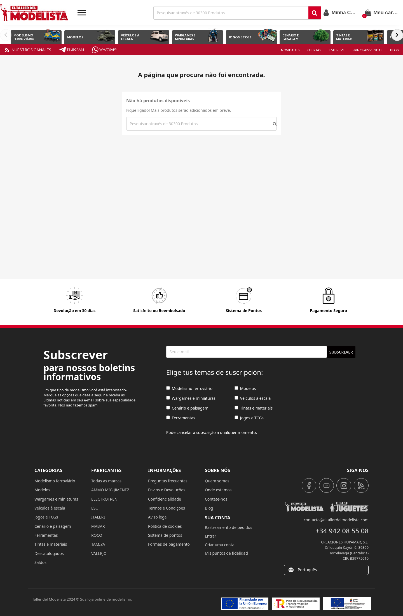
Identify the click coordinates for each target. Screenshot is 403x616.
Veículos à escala (253, 398)
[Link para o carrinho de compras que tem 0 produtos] (382, 12)
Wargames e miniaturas (190, 398)
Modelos (245, 389)
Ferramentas (180, 418)
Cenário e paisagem (187, 408)
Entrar (210, 536)
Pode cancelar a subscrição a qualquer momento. (211, 432)
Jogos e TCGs (249, 418)
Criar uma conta (220, 544)
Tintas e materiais (254, 408)
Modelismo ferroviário (189, 389)
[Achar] (231, 13)
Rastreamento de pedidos (228, 527)
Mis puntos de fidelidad (226, 553)
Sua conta (217, 518)
